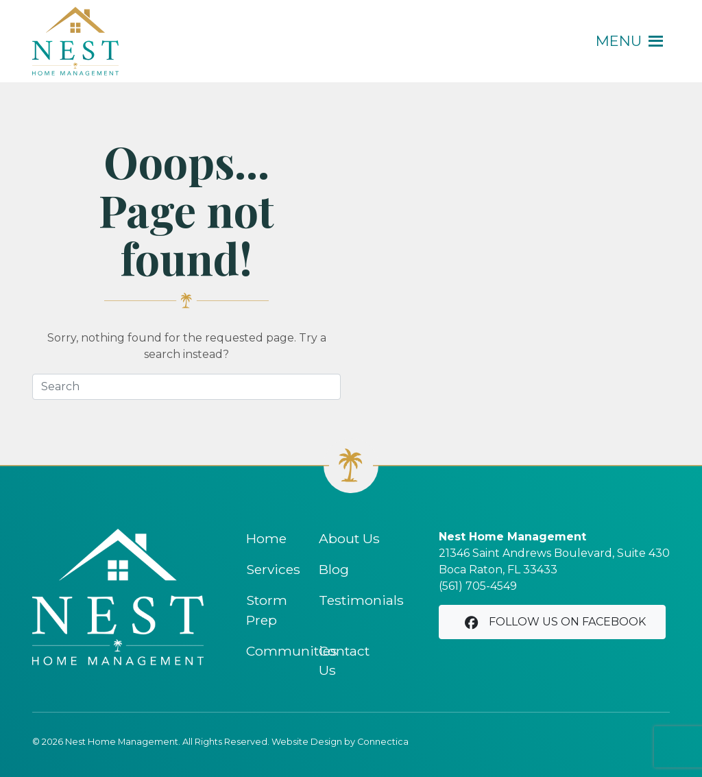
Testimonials (361, 600)
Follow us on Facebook (554, 622)
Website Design (306, 742)
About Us (349, 538)
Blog (334, 569)
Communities (291, 651)
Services (273, 569)
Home (266, 538)
